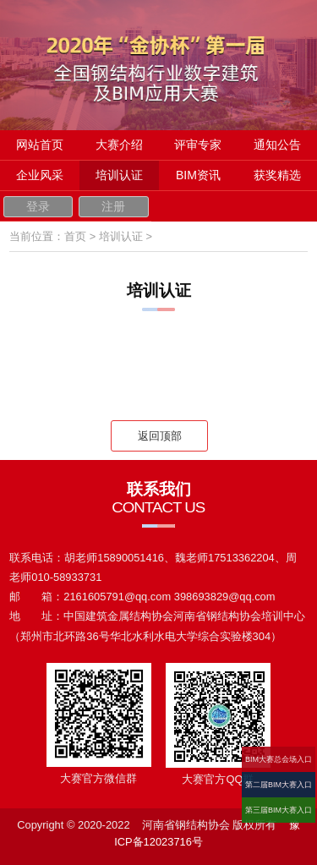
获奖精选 (277, 175)
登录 (38, 206)
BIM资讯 (198, 175)
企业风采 (39, 175)
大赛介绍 (119, 144)
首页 (75, 236)
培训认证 (119, 175)
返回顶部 (160, 436)
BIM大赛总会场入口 (278, 759)
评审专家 (197, 144)
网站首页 (39, 144)
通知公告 (277, 144)
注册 (113, 206)
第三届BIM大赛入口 (278, 810)
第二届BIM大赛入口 (278, 784)
